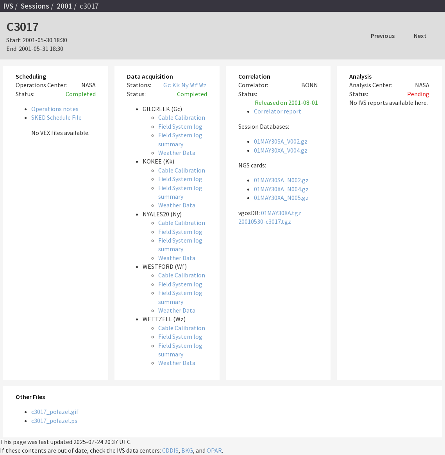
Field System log (180, 126)
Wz (203, 85)
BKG (187, 450)
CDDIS (170, 450)
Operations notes (55, 109)
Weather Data (176, 152)
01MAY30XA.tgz (281, 213)
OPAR (214, 450)
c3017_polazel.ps (54, 420)
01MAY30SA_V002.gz (280, 141)
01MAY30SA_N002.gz (281, 180)
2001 (64, 6)
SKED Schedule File (56, 117)
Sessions (35, 6)
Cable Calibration (181, 117)
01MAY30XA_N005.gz (281, 197)
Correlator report (277, 111)
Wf (194, 85)
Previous (383, 36)
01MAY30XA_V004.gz (280, 150)
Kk (176, 85)
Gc (167, 85)
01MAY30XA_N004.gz (281, 189)
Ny (185, 85)
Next (420, 36)
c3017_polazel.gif (55, 411)
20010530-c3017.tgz (264, 221)
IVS (8, 6)
